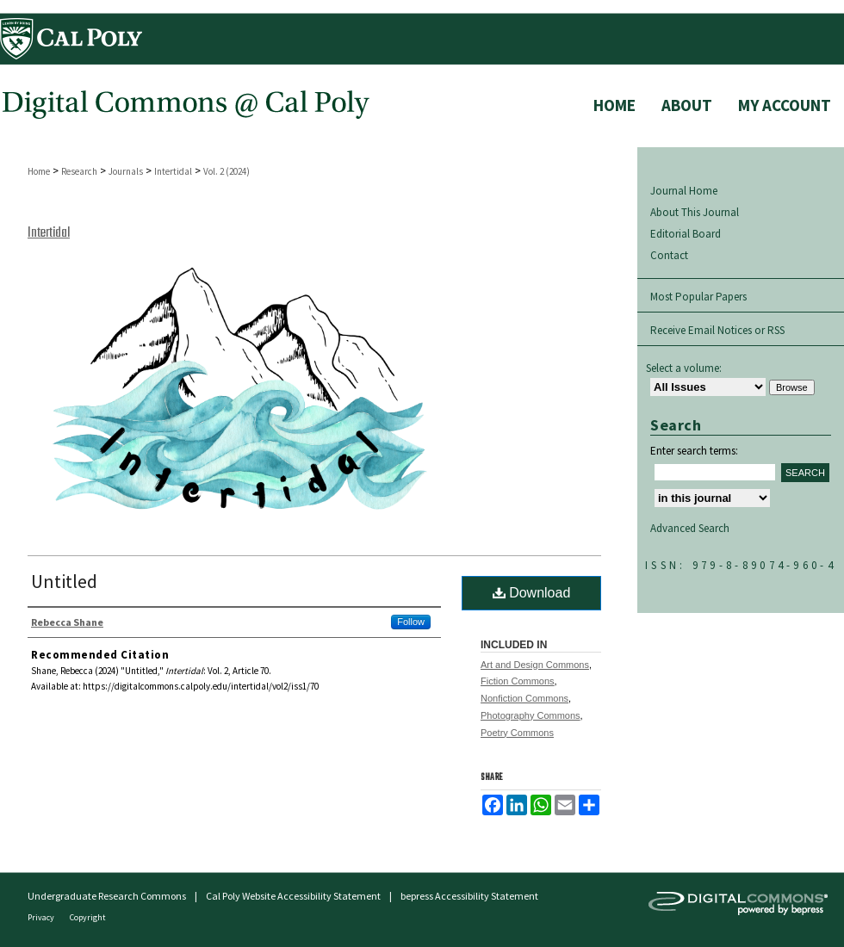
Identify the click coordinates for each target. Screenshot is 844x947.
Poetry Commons (517, 732)
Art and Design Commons (535, 664)
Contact (669, 255)
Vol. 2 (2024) (226, 171)
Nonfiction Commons (524, 698)
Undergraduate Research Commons (107, 895)
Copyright (88, 917)
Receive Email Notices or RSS (717, 330)
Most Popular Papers (698, 296)
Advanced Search (689, 528)
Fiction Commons (518, 681)
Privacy (42, 917)
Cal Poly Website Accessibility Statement (293, 895)
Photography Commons (530, 715)
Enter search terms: (694, 450)
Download (532, 592)
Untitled (64, 581)
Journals (126, 171)
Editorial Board (685, 233)
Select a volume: (684, 368)
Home (39, 171)
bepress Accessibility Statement (469, 895)
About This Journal (694, 212)
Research (79, 171)
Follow (411, 621)
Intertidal (173, 171)
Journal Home (683, 190)
